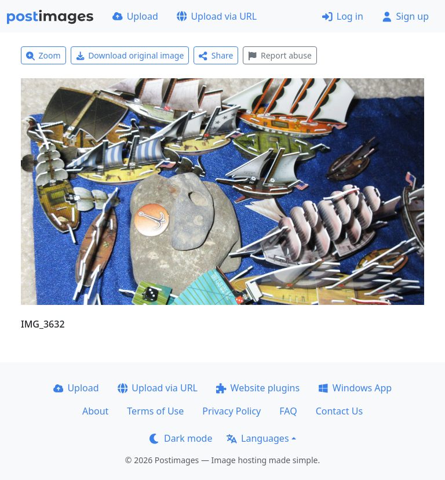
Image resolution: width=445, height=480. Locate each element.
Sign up (405, 16)
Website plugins (258, 387)
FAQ (288, 411)
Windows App (355, 387)
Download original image (130, 55)
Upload (135, 16)
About (95, 411)
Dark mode (180, 438)
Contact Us (339, 411)
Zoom (43, 55)
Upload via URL (217, 16)
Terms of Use (155, 411)
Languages (258, 438)
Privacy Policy (231, 411)
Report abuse (279, 55)
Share (216, 55)
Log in (342, 16)
